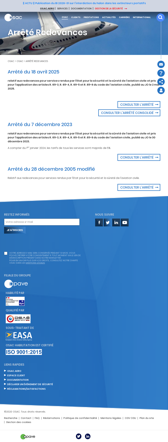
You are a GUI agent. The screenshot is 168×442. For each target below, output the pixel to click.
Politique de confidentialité (80, 418)
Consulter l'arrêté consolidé (127, 112)
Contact (26, 418)
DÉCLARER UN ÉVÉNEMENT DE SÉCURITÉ (30, 384)
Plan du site (147, 418)
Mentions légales (111, 418)
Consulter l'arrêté (137, 104)
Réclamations (51, 418)
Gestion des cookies (18, 422)
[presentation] (29, 242)
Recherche (10, 418)
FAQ (37, 418)
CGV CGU (130, 418)
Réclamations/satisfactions (26, 389)
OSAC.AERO (14, 371)
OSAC (11, 61)
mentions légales (35, 262)
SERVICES (62, 8)
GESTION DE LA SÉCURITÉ (109, 8)
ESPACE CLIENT (16, 375)
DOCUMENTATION (81, 8)
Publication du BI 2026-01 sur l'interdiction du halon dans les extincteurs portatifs (90, 3)
